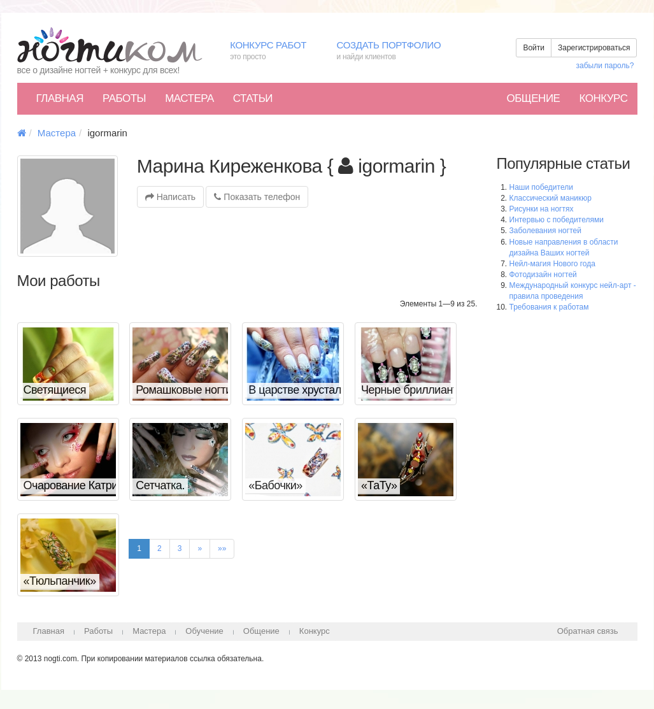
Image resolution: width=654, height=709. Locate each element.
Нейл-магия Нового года (552, 263)
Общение (533, 98)
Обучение (204, 631)
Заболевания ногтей (545, 230)
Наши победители (541, 187)
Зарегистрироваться (594, 47)
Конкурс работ (273, 51)
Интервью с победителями (556, 219)
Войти (533, 47)
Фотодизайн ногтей (543, 274)
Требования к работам (549, 307)
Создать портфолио (397, 51)
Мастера (189, 98)
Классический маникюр (550, 198)
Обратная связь (587, 631)
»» (222, 548)
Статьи (253, 98)
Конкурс (603, 98)
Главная (59, 98)
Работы (124, 98)
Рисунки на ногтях (541, 208)
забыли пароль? (605, 65)
